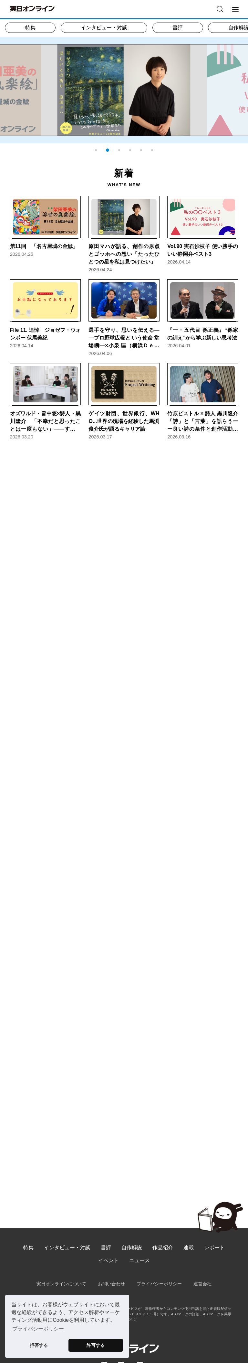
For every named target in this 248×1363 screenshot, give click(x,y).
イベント (108, 1260)
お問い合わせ (111, 1283)
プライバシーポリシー (159, 1283)
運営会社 (202, 1283)
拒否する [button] (39, 1345)
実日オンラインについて (61, 1283)
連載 (188, 1247)
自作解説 (131, 1247)
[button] (96, 150)
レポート (214, 1247)
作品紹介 (162, 1247)
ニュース (139, 1260)
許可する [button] (96, 1345)
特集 (30, 27)
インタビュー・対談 (104, 27)
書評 (177, 27)
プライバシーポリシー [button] (38, 1328)
